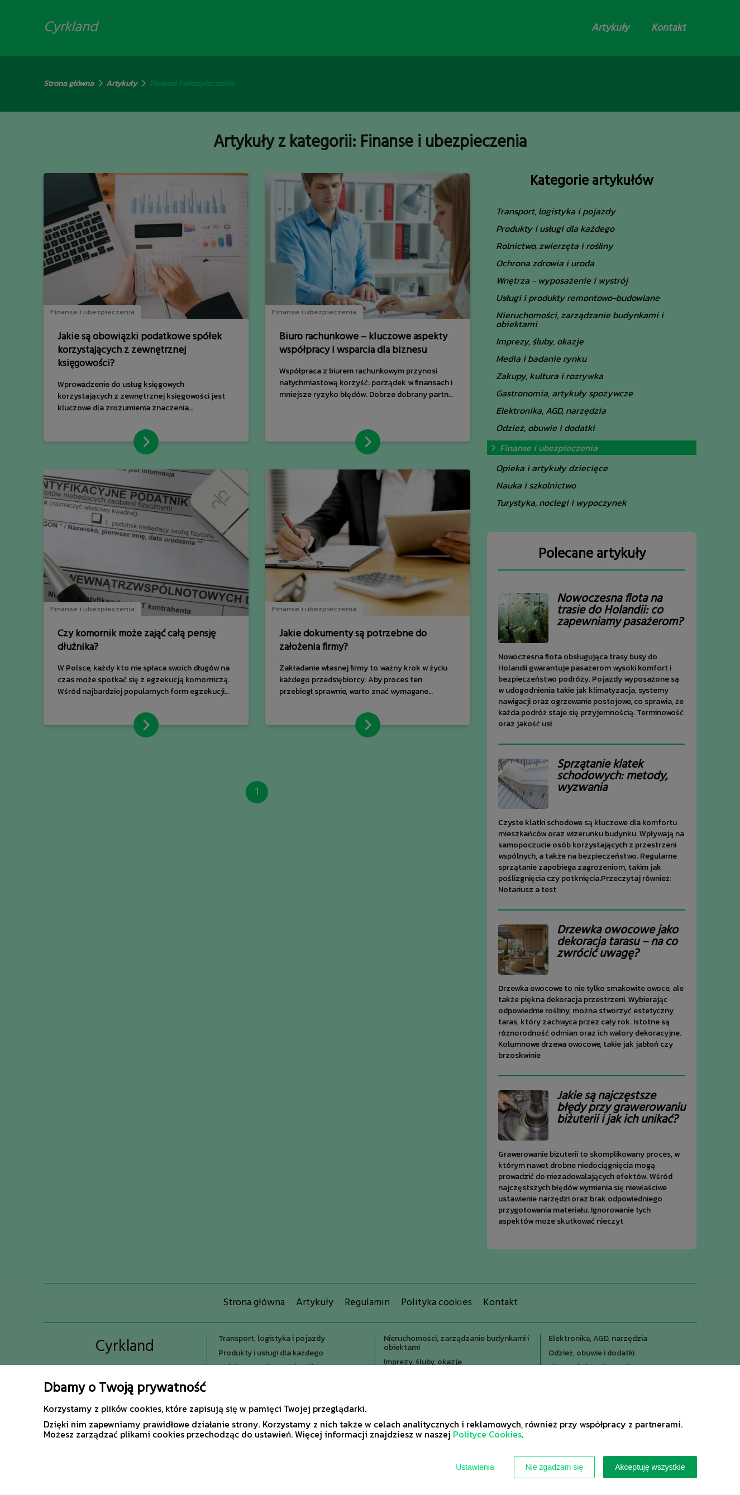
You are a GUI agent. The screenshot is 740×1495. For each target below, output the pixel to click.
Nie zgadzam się (555, 1467)
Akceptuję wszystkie (650, 1467)
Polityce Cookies (487, 1434)
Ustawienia (475, 1467)
